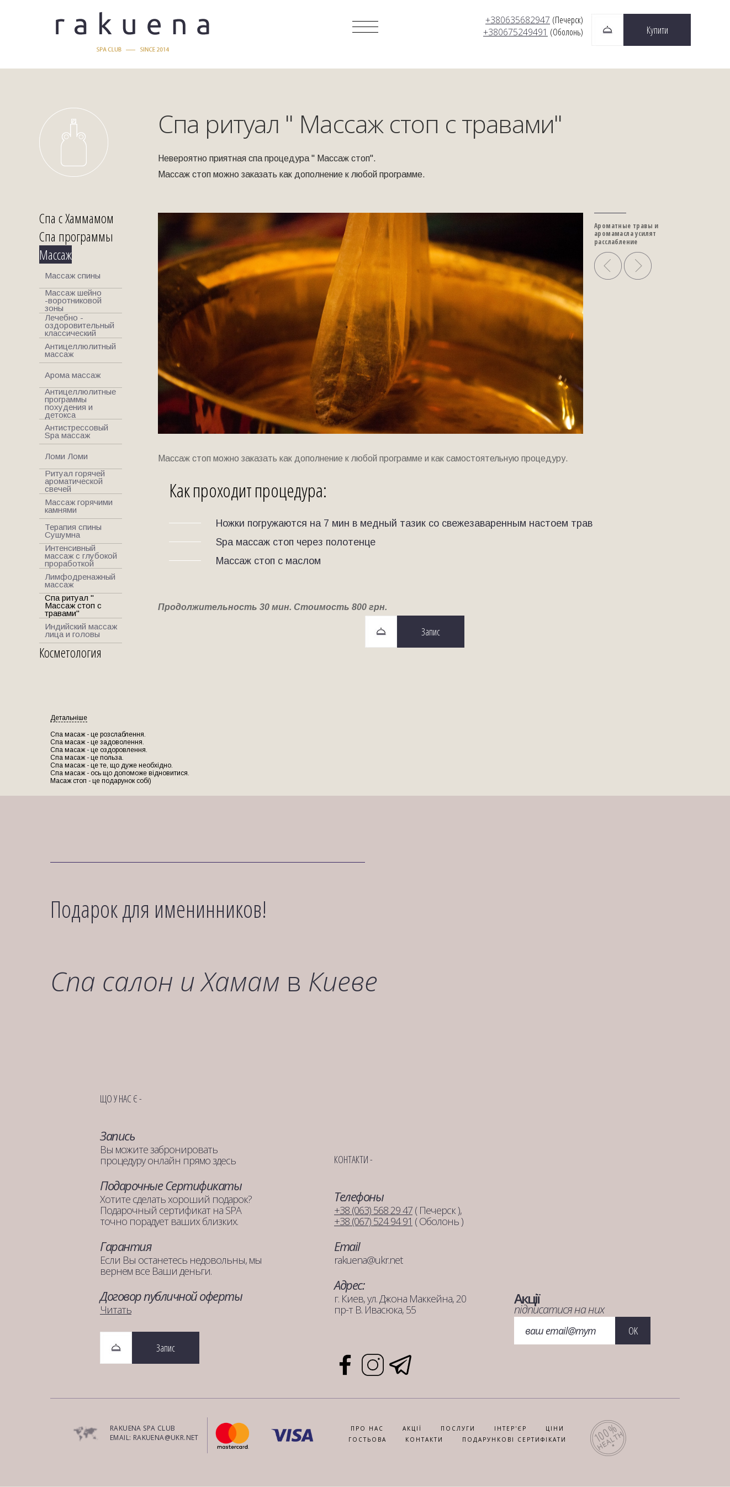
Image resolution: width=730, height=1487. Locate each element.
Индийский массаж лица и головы (81, 630)
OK (633, 1331)
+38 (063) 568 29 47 (373, 1210)
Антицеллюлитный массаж (80, 350)
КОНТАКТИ (424, 1440)
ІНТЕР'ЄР (510, 1429)
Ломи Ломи (66, 456)
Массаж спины (72, 276)
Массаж (55, 255)
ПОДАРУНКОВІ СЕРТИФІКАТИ (514, 1440)
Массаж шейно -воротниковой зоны (73, 301)
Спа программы (76, 237)
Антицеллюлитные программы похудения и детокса (80, 404)
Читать (115, 1310)
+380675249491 (515, 32)
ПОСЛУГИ (458, 1429)
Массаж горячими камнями (79, 506)
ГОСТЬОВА (367, 1440)
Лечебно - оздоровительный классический (79, 326)
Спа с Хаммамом (76, 218)
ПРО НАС (367, 1429)
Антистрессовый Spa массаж (76, 431)
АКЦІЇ (412, 1429)
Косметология (70, 653)
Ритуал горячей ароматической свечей (75, 482)
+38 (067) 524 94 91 (373, 1221)
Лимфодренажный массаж (80, 581)
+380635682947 (517, 20)
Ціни (555, 1429)
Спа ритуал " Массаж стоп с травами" (73, 606)
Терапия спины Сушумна (73, 531)
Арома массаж (72, 375)
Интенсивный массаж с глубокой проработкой (81, 556)
